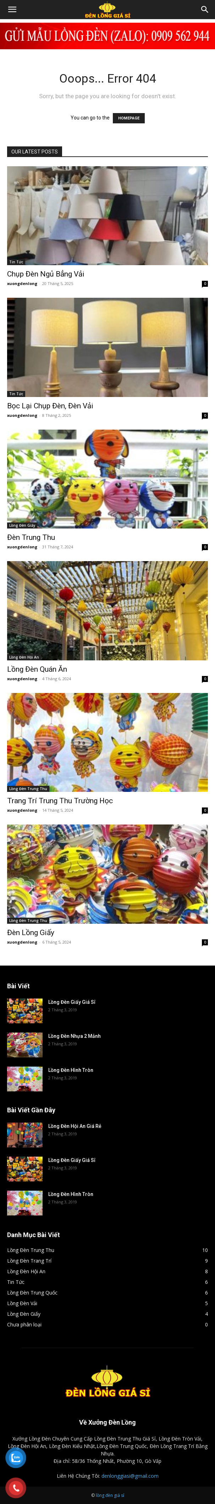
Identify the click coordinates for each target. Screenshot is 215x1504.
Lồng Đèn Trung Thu (28, 788)
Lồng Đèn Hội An (24, 657)
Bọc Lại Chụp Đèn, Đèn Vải (50, 406)
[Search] (205, 9)
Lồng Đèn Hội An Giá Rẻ (74, 1126)
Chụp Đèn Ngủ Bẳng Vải (45, 274)
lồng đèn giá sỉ (110, 1495)
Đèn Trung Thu (31, 537)
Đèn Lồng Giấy (30, 932)
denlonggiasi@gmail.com (130, 1475)
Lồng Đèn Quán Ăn (37, 669)
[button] (12, 9)
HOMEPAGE (128, 118)
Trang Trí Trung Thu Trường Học (60, 800)
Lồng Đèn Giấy (22, 525)
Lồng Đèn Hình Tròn (70, 1070)
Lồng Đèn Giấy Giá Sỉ (71, 1002)
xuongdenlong (22, 283)
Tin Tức (16, 261)
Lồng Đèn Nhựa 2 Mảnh (74, 1036)
